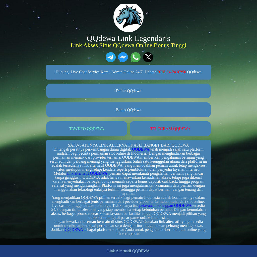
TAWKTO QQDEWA (86, 128)
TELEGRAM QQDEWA (170, 128)
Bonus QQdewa (128, 110)
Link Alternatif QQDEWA (128, 251)
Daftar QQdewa (128, 91)
